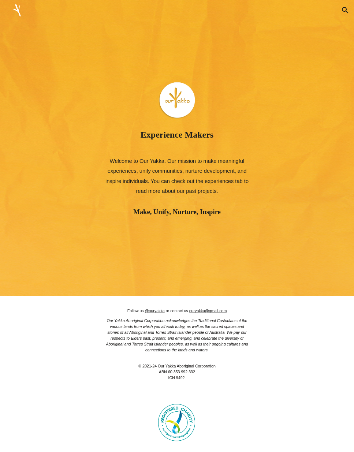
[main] (177, 134)
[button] (345, 10)
